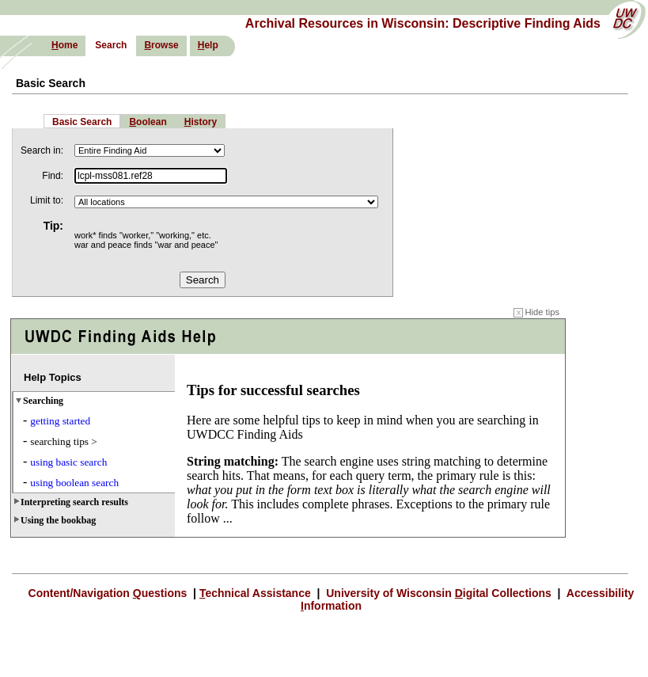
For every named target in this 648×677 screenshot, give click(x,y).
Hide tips (536, 312)
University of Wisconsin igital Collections (438, 593)
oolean (147, 121)
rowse (161, 45)
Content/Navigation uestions (109, 593)
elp (208, 45)
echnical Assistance (256, 593)
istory (200, 121)
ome (64, 45)
